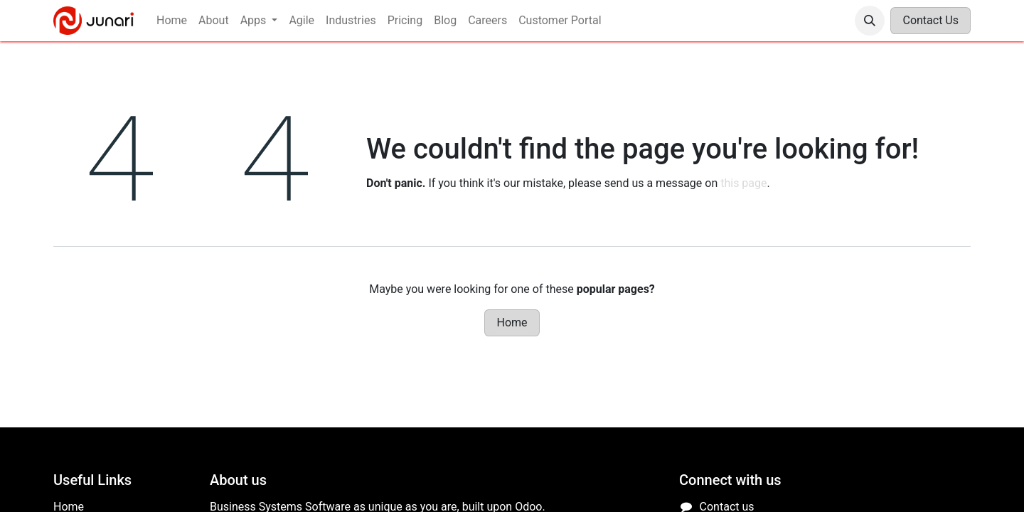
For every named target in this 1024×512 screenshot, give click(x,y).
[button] (870, 21)
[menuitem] (172, 20)
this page (743, 183)
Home (511, 322)
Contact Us (930, 20)
